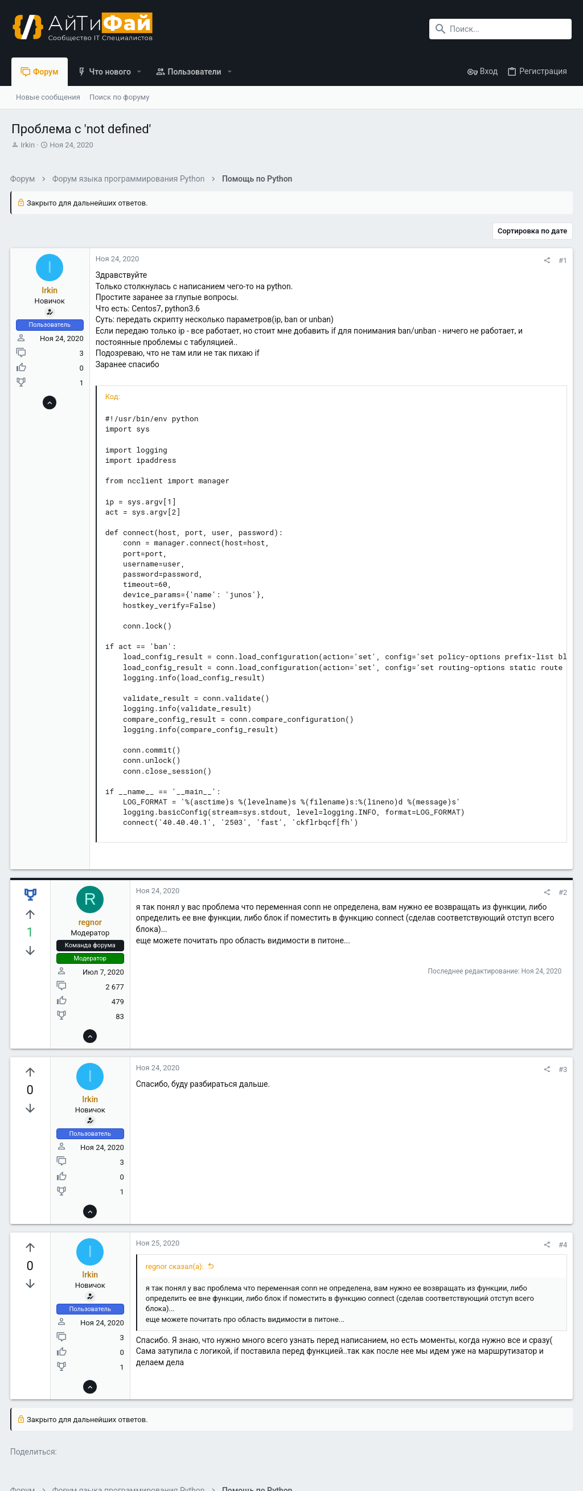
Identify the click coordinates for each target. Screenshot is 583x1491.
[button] (139, 72)
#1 (561, 260)
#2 (561, 892)
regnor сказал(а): (176, 1266)
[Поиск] (500, 29)
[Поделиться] (545, 260)
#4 (561, 1245)
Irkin (27, 145)
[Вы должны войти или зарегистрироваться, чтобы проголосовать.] (31, 915)
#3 (561, 1069)
